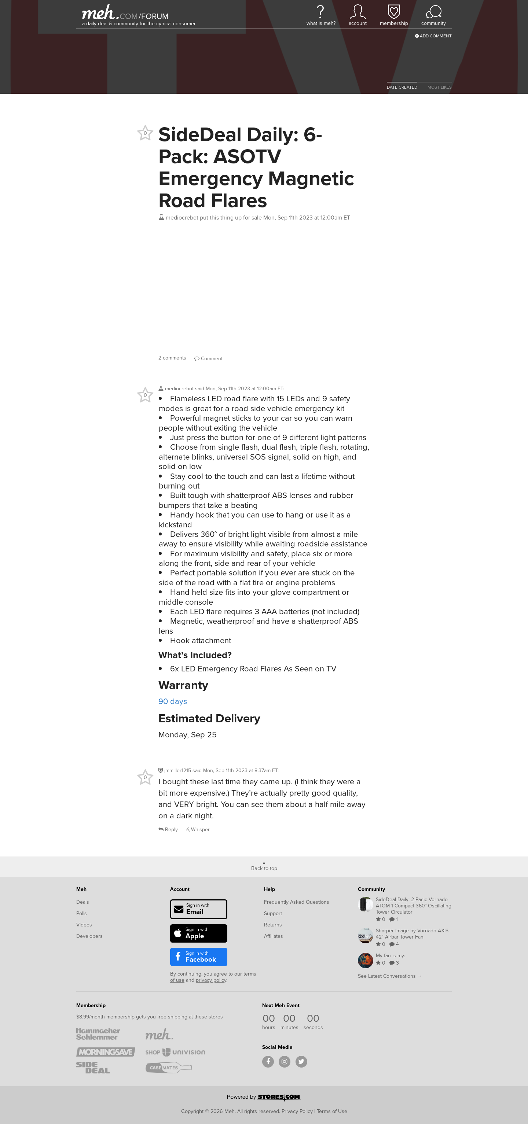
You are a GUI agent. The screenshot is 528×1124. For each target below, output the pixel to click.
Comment (208, 358)
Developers (89, 936)
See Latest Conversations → (390, 976)
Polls (81, 913)
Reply (168, 829)
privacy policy (211, 980)
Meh (81, 889)
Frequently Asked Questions (296, 902)
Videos (84, 925)
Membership (91, 1005)
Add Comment (433, 36)
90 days (172, 701)
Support (273, 913)
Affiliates (273, 936)
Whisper (198, 829)
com (129, 16)
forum (154, 16)
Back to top (264, 867)
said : (239, 389)
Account (180, 889)
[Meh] (100, 11)
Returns (273, 925)
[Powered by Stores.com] (264, 1098)
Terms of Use (332, 1111)
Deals (82, 902)
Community (371, 889)
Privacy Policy (297, 1111)
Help (269, 889)
